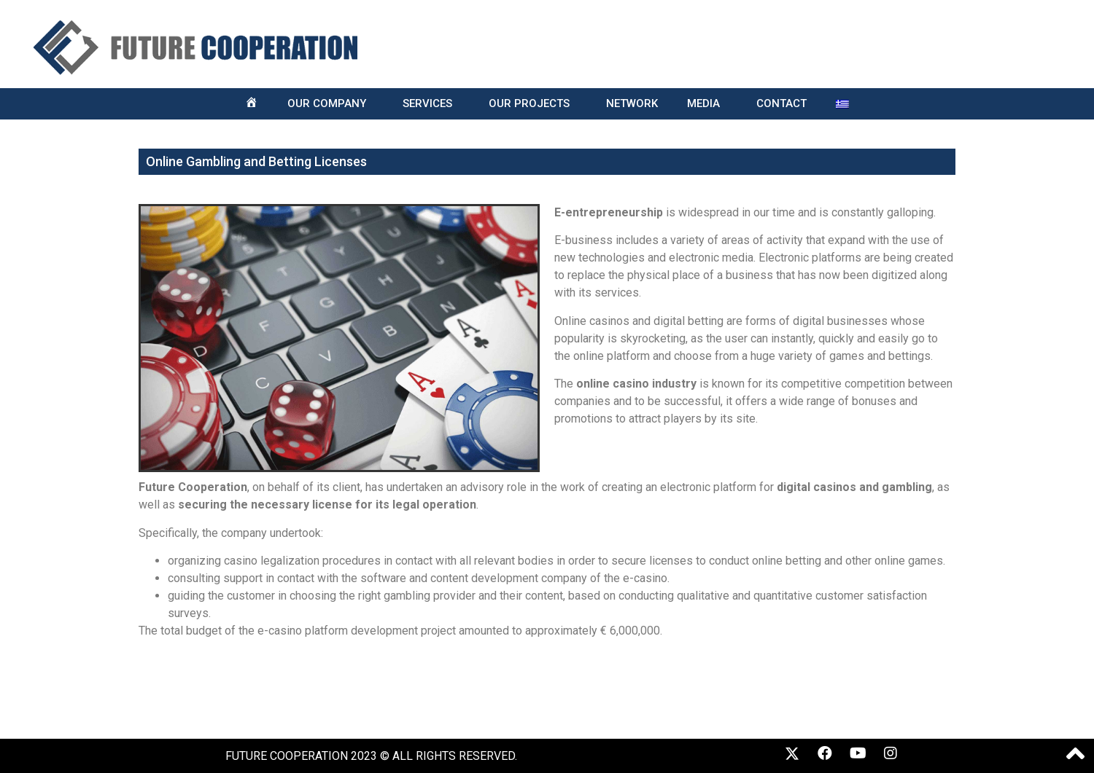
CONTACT (781, 103)
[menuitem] (842, 103)
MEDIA (707, 104)
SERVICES (431, 104)
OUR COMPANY (330, 104)
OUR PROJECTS (533, 104)
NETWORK (632, 103)
